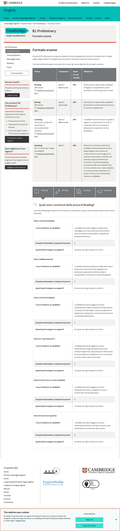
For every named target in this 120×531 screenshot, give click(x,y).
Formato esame (13, 51)
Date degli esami (13, 59)
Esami (42, 18)
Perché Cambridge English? (24, 18)
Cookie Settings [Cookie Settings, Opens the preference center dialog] (89, 514)
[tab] (43, 192)
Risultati (10, 63)
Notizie (89, 18)
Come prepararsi (13, 55)
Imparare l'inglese (57, 18)
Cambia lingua (110, 3)
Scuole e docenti (75, 18)
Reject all (89, 520)
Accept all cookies (89, 526)
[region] (60, 520)
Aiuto (107, 18)
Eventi (98, 18)
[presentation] (43, 192)
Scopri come (12, 95)
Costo (9, 67)
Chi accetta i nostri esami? (14, 139)
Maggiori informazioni (16, 167)
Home (6, 18)
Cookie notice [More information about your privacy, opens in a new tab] (20, 521)
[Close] (116, 519)
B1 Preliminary (11, 47)
